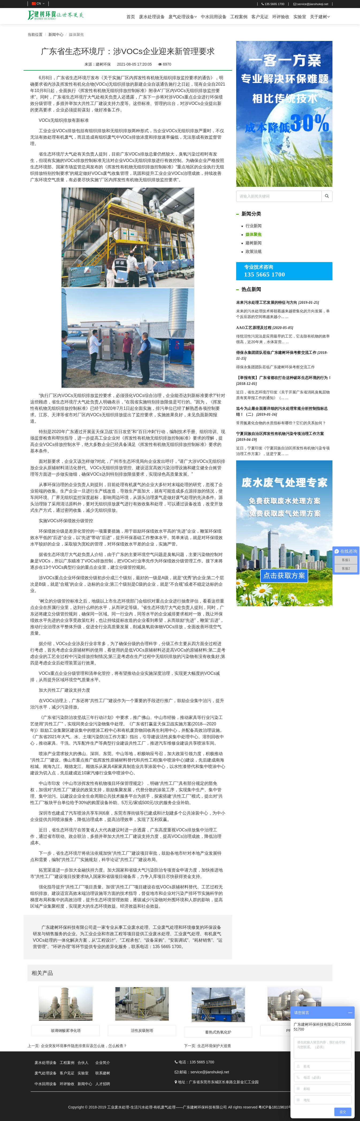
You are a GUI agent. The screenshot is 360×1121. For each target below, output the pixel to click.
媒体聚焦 (254, 234)
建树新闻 (254, 243)
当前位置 (35, 34)
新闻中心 (55, 34)
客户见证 (260, 16)
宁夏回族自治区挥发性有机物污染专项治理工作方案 (280, 437)
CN (38, 3)
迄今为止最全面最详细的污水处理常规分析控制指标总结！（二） (282, 411)
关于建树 (320, 16)
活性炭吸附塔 (142, 1030)
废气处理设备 (182, 16)
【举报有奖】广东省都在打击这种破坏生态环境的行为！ (284, 381)
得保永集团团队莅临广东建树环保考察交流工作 (282, 356)
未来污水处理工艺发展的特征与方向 (277, 303)
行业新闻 (254, 226)
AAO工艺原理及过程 (264, 328)
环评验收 (280, 16)
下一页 (207, 1046)
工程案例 (238, 16)
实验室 (299, 16)
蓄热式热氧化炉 (218, 1032)
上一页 (77, 1046)
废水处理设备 (152, 16)
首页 (131, 16)
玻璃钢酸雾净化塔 (66, 1030)
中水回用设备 (214, 16)
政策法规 (254, 251)
